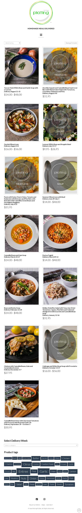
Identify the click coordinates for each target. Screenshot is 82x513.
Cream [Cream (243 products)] (63, 464)
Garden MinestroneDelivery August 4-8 (11, 145)
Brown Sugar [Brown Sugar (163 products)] (26, 458)
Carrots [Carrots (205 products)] (44, 458)
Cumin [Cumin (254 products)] (71, 464)
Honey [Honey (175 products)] (60, 471)
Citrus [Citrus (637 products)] (26, 464)
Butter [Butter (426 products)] (36, 458)
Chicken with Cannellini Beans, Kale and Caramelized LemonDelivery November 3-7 (18, 368)
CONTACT (50, 505)
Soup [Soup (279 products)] (32, 484)
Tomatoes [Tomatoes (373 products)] (69, 484)
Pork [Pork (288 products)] (71, 478)
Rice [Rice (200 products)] (12, 484)
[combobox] (41, 445)
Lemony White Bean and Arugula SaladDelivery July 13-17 (56, 145)
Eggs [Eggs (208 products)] (13, 471)
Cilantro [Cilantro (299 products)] (8, 464)
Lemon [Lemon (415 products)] (73, 471)
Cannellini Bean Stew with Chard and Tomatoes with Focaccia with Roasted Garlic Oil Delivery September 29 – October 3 (21, 422)
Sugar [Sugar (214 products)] (45, 484)
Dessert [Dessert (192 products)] (7, 471)
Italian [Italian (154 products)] (65, 471)
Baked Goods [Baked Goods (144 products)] (8, 458)
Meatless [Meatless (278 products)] (14, 478)
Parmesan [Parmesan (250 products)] (50, 478)
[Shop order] (12, 43)
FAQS (43, 505)
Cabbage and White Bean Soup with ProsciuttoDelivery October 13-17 (59, 367)
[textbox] (41, 445)
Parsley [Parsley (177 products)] (58, 478)
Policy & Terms (34, 505)
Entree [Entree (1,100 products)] (23, 471)
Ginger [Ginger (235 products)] (53, 471)
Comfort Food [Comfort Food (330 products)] (47, 464)
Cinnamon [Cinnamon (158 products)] (17, 464)
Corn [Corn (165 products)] (57, 464)
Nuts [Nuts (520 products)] (23, 478)
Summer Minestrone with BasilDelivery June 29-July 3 (53, 198)
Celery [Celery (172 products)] (51, 458)
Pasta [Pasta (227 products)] (65, 478)
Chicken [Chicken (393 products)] (66, 458)
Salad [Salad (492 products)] (19, 484)
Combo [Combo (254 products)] (36, 464)
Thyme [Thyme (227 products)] (52, 484)
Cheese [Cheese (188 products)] (57, 458)
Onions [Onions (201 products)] (41, 478)
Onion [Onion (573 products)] (33, 478)
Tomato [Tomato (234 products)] (59, 484)
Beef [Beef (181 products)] (19, 458)
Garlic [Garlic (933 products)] (44, 471)
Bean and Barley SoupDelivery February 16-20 (13, 309)
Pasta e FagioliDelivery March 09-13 (50, 256)
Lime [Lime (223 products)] (6, 478)
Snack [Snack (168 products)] (26, 484)
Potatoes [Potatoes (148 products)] (7, 484)
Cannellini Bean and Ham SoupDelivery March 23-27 (15, 256)
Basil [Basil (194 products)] (14, 458)
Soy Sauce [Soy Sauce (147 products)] (38, 484)
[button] (41, 34)
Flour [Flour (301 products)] (34, 471)
